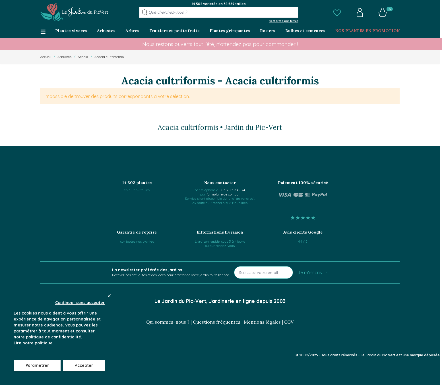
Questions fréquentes (216, 322)
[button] (337, 12)
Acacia (83, 57)
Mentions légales (262, 322)
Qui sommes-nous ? (167, 322)
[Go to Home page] (74, 12)
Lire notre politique (33, 343)
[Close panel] (109, 296)
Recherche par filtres (283, 20)
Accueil (45, 57)
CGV (289, 322)
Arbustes (64, 57)
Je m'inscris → (313, 272)
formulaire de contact (222, 194)
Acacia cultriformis (109, 57)
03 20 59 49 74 (233, 190)
